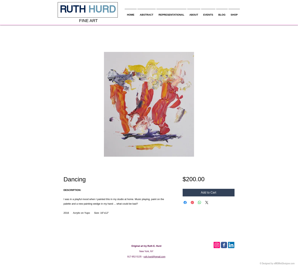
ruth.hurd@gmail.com (154, 256)
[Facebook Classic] (224, 245)
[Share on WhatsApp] (199, 202)
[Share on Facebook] (185, 202)
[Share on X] (206, 202)
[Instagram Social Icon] (217, 245)
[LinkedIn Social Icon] (231, 245)
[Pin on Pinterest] (192, 202)
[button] (194, 13)
